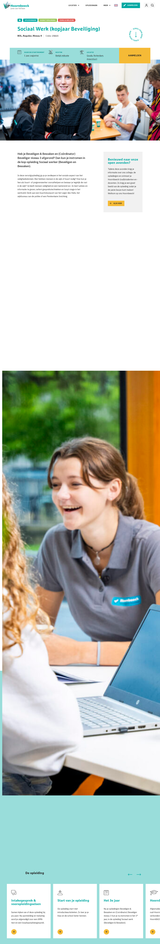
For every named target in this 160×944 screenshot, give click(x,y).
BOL (20, 36)
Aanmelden (132, 5)
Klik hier (118, 203)
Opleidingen (91, 5)
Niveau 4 (37, 36)
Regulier (27, 36)
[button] (130, 874)
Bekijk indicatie (62, 55)
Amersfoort (92, 59)
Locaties (72, 5)
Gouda (90, 55)
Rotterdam (98, 55)
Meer (106, 5)
